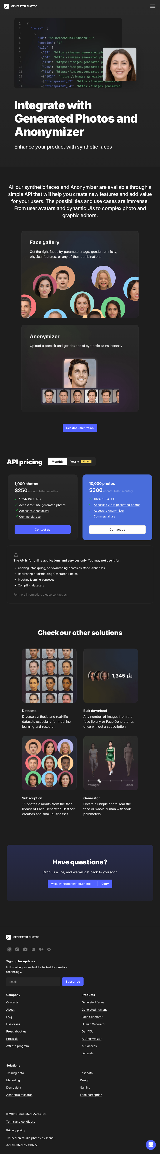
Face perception (91, 1094)
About (10, 1009)
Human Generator (93, 1024)
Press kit (12, 1038)
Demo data (13, 1087)
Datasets (88, 1053)
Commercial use (30, 516)
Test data (86, 1073)
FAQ (9, 1017)
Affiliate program (17, 1046)
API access (89, 1046)
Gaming (85, 1087)
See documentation (80, 428)
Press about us (16, 1031)
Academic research (19, 1094)
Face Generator (92, 1017)
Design (84, 1080)
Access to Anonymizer (34, 510)
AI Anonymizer (91, 1038)
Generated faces (93, 1002)
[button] (151, 1145)
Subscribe (73, 981)
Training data (15, 1073)
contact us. (60, 594)
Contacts (12, 1002)
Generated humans (94, 1009)
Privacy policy (15, 1130)
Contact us (42, 529)
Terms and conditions (20, 1121)
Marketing (13, 1080)
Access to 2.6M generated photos (42, 505)
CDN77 (33, 1145)
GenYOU (87, 1031)
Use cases (13, 1024)
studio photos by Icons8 (38, 1138)
